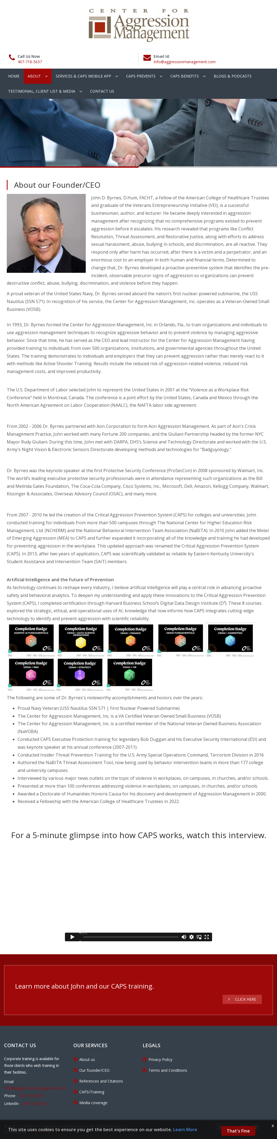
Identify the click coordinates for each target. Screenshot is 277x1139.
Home (13, 76)
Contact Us (102, 91)
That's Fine (238, 1131)
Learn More (185, 1130)
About (34, 76)
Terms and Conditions (165, 1070)
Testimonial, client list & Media (41, 91)
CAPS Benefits (184, 76)
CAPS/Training (88, 1091)
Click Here (242, 999)
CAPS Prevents (141, 76)
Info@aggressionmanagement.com (185, 61)
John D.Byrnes (34, 1103)
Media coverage (90, 1102)
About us (84, 1059)
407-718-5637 (30, 61)
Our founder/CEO (91, 1070)
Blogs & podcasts (233, 76)
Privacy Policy (157, 1059)
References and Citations (98, 1081)
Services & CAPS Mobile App (83, 76)
